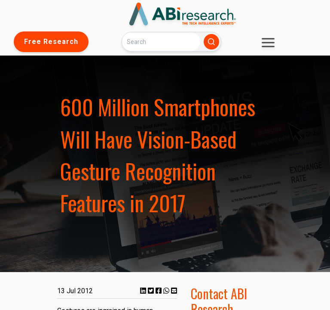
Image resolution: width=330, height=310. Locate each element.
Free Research (51, 41)
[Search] (161, 41)
